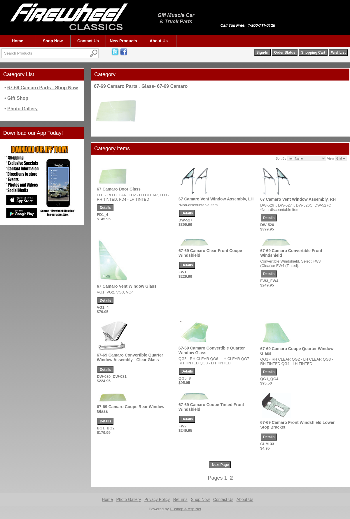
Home (17, 41)
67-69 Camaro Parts (115, 86)
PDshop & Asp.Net (185, 509)
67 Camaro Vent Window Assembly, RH (298, 199)
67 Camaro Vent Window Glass (127, 286)
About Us (159, 41)
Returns (180, 499)
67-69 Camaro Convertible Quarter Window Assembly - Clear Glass (130, 357)
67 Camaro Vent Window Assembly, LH (215, 199)
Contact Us (88, 41)
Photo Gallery (128, 499)
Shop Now (53, 41)
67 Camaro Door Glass (119, 189)
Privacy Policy (157, 499)
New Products (123, 41)
